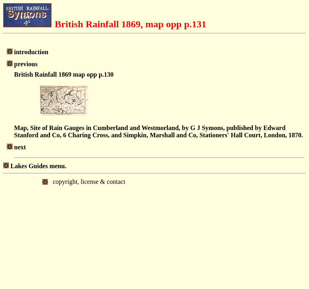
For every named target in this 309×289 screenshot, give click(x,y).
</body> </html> (154, 207)
